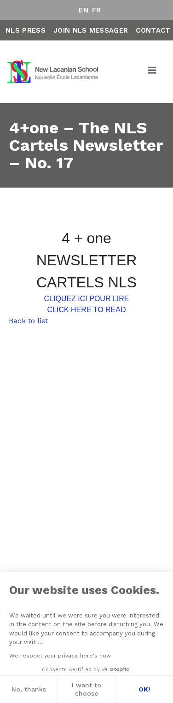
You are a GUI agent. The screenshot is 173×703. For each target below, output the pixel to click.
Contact (153, 30)
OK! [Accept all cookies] (144, 689)
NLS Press (26, 30)
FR (96, 10)
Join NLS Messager (90, 30)
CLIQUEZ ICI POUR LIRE (86, 299)
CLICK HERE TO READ (86, 310)
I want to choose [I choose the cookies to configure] (86, 689)
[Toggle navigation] (153, 72)
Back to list (28, 320)
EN (83, 10)
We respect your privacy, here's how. (60, 655)
